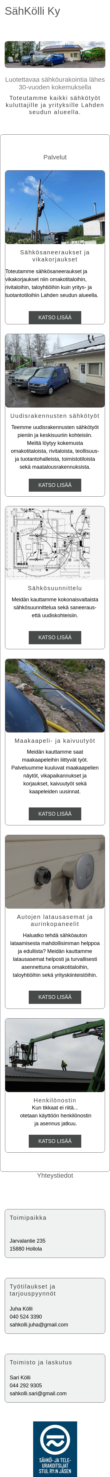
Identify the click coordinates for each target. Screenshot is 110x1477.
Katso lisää (55, 318)
